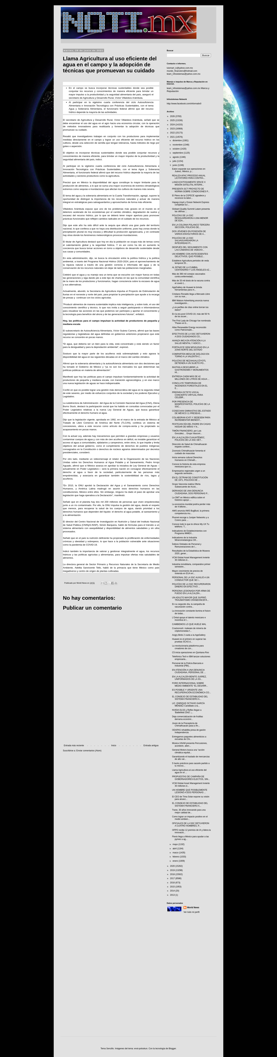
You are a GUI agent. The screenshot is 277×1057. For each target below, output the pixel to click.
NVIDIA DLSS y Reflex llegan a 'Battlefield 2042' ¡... (186, 711)
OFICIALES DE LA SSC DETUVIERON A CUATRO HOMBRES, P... (190, 824)
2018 (172, 874)
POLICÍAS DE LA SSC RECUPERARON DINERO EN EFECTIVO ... (191, 585)
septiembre (178, 153)
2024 (172, 124)
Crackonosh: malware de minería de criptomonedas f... (189, 629)
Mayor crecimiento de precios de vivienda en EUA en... (187, 572)
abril (175, 848)
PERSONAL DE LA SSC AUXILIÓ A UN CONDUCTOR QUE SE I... (190, 578)
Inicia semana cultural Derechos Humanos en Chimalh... (187, 458)
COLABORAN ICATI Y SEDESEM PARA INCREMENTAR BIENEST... (191, 418)
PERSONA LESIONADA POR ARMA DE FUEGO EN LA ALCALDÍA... (191, 592)
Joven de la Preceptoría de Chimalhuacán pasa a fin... (186, 724)
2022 (172, 132)
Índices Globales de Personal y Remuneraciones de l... (186, 545)
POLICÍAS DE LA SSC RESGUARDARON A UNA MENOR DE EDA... (190, 218)
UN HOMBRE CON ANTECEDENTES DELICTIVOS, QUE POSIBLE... (190, 255)
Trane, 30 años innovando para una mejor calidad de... (189, 811)
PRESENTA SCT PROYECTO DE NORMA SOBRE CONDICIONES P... (191, 190)
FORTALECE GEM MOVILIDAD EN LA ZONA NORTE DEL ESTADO (190, 348)
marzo (176, 852)
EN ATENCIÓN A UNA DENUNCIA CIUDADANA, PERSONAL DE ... (189, 671)
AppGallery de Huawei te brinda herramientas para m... (187, 288)
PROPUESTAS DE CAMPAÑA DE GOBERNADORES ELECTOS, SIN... (191, 777)
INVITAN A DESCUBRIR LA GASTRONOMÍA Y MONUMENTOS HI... (190, 370)
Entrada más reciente (74, 745)
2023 (172, 128)
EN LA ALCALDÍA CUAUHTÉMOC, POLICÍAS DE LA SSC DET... (188, 438)
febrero (176, 856)
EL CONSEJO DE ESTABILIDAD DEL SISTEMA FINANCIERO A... (190, 697)
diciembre (177, 140)
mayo (175, 844)
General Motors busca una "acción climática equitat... (188, 751)
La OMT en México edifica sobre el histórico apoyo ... (188, 498)
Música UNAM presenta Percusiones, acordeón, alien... (189, 744)
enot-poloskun (140, 1048)
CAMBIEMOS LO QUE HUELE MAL (189, 624)
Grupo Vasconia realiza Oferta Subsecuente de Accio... (186, 485)
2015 (172, 886)
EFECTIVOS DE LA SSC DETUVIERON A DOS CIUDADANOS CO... (191, 335)
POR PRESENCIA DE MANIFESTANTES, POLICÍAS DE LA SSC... (191, 404)
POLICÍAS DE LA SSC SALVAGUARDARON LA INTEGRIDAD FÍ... (185, 240)
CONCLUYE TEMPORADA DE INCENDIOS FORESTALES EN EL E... (190, 386)
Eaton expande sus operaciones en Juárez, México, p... (188, 170)
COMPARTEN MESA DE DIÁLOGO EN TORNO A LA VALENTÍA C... (190, 355)
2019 (172, 870)
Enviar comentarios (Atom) (88, 750)
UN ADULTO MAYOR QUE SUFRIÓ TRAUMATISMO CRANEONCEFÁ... (190, 598)
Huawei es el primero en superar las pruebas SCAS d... (189, 640)
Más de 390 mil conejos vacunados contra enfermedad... (188, 275)
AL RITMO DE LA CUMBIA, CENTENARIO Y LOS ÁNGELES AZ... (191, 268)
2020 (172, 866)
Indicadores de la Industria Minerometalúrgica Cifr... (185, 538)
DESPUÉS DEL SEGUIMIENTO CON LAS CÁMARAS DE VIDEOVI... (190, 248)
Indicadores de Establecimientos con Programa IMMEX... (189, 532)
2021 (172, 137)
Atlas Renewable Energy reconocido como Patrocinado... (189, 328)
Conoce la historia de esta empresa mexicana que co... (188, 465)
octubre (176, 149)
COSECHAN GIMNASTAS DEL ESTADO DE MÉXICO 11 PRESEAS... (191, 412)
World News (193, 907)
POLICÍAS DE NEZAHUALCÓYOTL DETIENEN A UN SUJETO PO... (189, 362)
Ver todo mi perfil (191, 912)
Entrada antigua (150, 745)
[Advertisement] (111, 715)
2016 (172, 882)
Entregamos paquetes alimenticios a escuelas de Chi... (189, 737)
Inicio (113, 745)
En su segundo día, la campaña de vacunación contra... (188, 605)
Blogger (172, 1048)
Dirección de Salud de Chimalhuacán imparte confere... (189, 445)
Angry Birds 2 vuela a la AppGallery (188, 635)
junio (175, 165)
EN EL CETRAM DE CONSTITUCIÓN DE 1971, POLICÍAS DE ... (190, 478)
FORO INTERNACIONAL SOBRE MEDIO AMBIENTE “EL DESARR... (190, 684)
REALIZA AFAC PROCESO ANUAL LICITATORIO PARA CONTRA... (188, 176)
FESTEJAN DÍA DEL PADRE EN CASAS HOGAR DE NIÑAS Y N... (191, 425)
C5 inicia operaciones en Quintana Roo (190, 652)
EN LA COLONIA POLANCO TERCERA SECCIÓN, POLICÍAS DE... (191, 226)
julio (175, 161)
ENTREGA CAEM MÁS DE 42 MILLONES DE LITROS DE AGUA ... (191, 377)
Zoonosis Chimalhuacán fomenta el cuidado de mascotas (188, 452)
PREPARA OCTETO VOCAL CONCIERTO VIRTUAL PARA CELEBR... (187, 395)
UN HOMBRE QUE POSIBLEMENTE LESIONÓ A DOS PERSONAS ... (189, 791)
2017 (172, 878)
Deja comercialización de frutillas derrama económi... (187, 717)
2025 (172, 120)
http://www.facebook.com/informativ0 (184, 103)
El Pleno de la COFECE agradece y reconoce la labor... (189, 196)
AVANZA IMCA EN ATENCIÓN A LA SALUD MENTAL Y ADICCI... (188, 341)
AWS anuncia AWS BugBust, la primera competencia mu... (190, 512)
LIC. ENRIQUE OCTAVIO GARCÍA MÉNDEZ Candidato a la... (188, 704)
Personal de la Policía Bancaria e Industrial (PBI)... (187, 664)
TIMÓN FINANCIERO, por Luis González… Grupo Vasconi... (187, 432)
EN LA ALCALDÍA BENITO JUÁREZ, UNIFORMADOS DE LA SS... (189, 677)
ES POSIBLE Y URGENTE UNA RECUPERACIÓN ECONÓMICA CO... (191, 691)
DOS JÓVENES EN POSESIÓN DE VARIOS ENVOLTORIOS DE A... (189, 232)
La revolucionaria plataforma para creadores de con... (188, 647)
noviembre (178, 144)
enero (176, 861)
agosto (176, 157)
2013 (172, 895)
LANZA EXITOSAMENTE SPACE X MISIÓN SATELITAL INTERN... (189, 183)
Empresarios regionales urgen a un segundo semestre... (188, 472)
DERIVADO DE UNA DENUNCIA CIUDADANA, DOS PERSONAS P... (190, 492)
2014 (172, 891)
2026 (172, 116)
